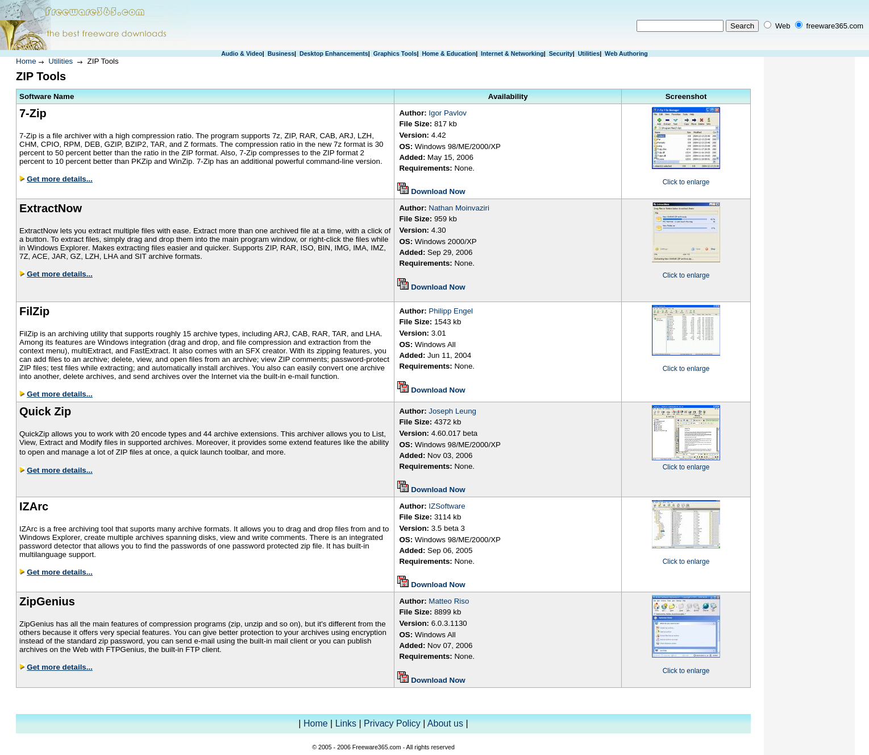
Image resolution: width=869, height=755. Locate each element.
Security (561, 53)
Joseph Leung (452, 411)
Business (281, 53)
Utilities (589, 53)
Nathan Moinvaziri (459, 208)
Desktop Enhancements (334, 53)
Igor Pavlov (448, 113)
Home (26, 61)
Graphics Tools (395, 53)
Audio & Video (242, 53)
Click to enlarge (686, 182)
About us (445, 723)
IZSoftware (447, 506)
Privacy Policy (392, 723)
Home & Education (449, 53)
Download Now (438, 191)
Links (345, 723)
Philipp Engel (451, 311)
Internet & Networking (512, 53)
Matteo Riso (449, 601)
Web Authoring (626, 53)
